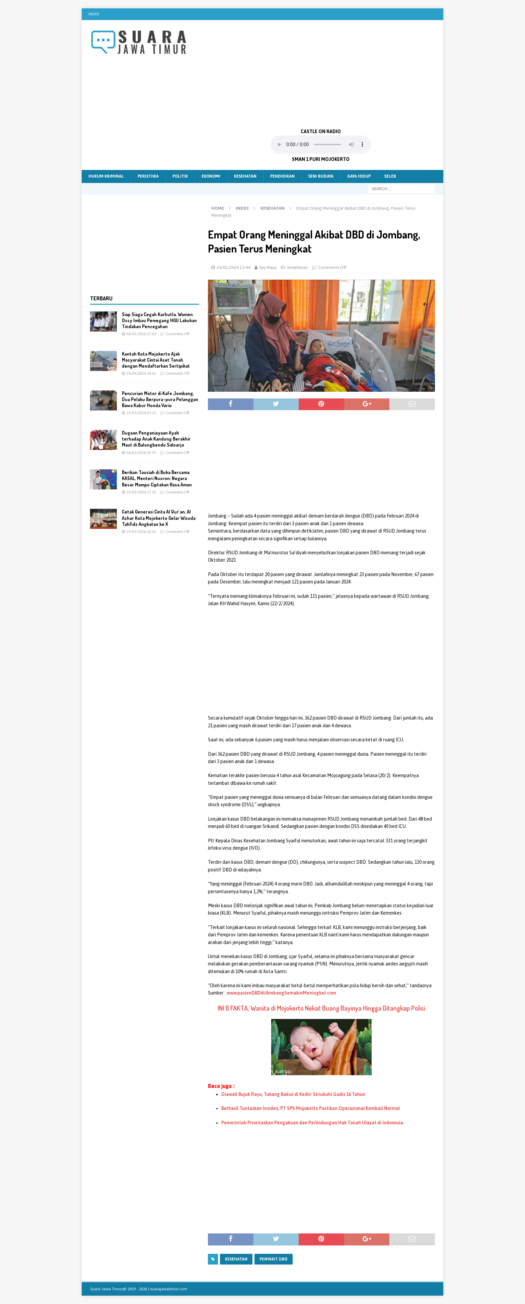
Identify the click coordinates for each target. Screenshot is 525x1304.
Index (93, 14)
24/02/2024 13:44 (233, 267)
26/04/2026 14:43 (141, 373)
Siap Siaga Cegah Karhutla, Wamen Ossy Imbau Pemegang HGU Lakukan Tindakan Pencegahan (159, 320)
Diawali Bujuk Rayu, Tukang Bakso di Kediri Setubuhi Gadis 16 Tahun (293, 1094)
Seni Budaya (320, 176)
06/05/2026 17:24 (141, 334)
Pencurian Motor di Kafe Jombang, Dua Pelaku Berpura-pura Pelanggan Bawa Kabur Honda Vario (160, 399)
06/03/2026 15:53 (141, 453)
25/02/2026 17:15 (141, 492)
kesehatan (236, 1259)
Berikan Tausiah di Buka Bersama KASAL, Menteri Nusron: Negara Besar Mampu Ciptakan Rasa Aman (157, 478)
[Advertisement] (321, 73)
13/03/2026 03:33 (141, 413)
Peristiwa (148, 176)
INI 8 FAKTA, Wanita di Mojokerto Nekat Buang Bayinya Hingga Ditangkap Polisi (321, 1008)
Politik (180, 176)
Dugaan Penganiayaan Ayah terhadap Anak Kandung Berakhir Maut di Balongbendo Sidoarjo (156, 439)
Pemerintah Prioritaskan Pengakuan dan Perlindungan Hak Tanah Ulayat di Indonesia (312, 1122)
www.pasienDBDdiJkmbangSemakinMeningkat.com (281, 993)
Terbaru (101, 298)
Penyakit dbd (273, 1259)
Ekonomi (211, 176)
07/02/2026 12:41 (141, 532)
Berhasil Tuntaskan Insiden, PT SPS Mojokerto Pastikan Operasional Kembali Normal (310, 1108)
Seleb (390, 176)
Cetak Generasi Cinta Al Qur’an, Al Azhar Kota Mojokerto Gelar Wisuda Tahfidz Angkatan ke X (159, 518)
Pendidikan (282, 176)
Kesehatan (245, 176)
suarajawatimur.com (168, 1289)
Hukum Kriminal (106, 176)
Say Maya (268, 267)
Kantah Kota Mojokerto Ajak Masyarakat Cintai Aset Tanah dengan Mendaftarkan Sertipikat (156, 360)
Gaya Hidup (359, 176)
